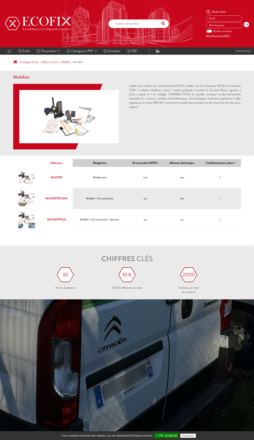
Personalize (188, 435)
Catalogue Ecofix (29, 62)
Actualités (112, 51)
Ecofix (24, 51)
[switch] (209, 31)
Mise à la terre (50, 62)
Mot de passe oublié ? (218, 36)
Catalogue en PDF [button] (79, 51)
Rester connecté (222, 31)
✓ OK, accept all (166, 435)
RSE (132, 51)
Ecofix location (243, 51)
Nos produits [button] (46, 51)
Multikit (65, 62)
